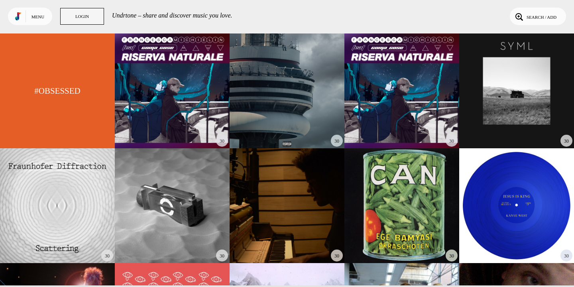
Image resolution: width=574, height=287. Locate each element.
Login (82, 16)
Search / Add (535, 16)
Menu (37, 16)
